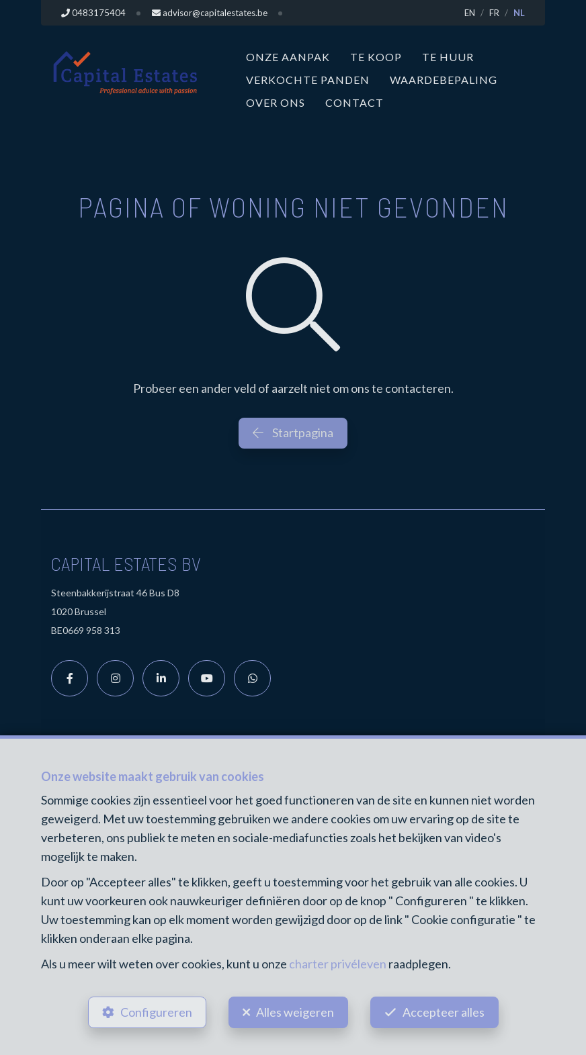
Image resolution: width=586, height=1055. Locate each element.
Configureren (156, 1012)
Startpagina (293, 432)
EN (469, 12)
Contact (354, 102)
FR (494, 12)
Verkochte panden (308, 79)
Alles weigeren (295, 1012)
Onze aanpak (288, 56)
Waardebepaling (443, 79)
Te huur (448, 56)
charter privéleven (337, 963)
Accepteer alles (444, 1012)
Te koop (376, 56)
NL (519, 12)
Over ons (275, 102)
